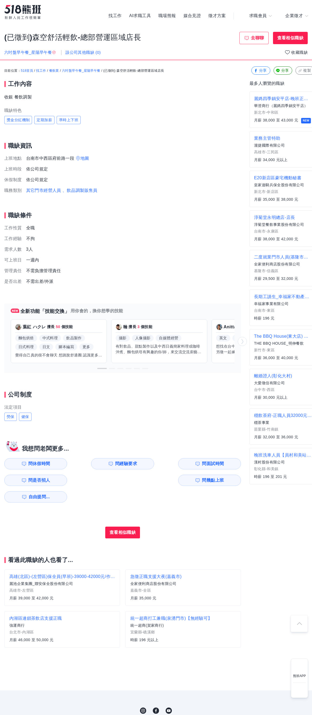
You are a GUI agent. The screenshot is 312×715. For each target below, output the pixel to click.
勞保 (10, 416)
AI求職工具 (140, 16)
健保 (25, 416)
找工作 (115, 16)
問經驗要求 (96, 463)
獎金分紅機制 (18, 120)
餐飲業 (54, 71)
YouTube (169, 694)
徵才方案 (217, 16)
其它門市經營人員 (43, 190)
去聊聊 (257, 38)
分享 (260, 71)
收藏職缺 (299, 52)
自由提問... (96, 480)
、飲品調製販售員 (80, 190)
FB (156, 694)
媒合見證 (192, 16)
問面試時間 (156, 463)
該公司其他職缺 (83, 52)
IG (143, 694)
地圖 (84, 158)
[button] (102, 368)
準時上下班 (68, 120)
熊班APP (299, 676)
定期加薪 (44, 120)
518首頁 (27, 71)
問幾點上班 (35, 480)
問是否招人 (217, 463)
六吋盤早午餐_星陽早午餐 (81, 71)
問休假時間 (35, 463)
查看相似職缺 (290, 38)
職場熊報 (167, 16)
